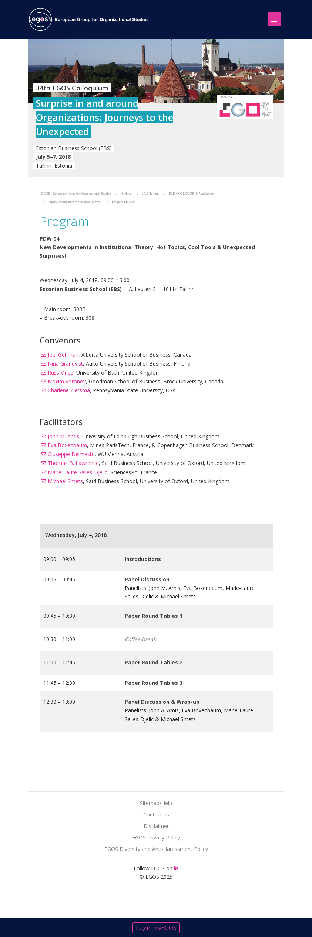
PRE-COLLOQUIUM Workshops (191, 193)
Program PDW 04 (123, 202)
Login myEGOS (156, 928)
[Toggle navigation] (271, 18)
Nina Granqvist (65, 363)
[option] (156, 108)
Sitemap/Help (156, 802)
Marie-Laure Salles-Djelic (77, 472)
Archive (126, 193)
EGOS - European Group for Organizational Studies (76, 193)
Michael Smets (65, 481)
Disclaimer (156, 825)
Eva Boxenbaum (67, 445)
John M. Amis (63, 436)
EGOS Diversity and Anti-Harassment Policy (156, 848)
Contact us (156, 814)
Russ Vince (60, 372)
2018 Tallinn (150, 193)
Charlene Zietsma (69, 390)
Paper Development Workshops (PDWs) (74, 202)
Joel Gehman (63, 354)
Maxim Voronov (67, 381)
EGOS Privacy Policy (156, 837)
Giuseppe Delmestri (71, 454)
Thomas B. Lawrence (73, 462)
